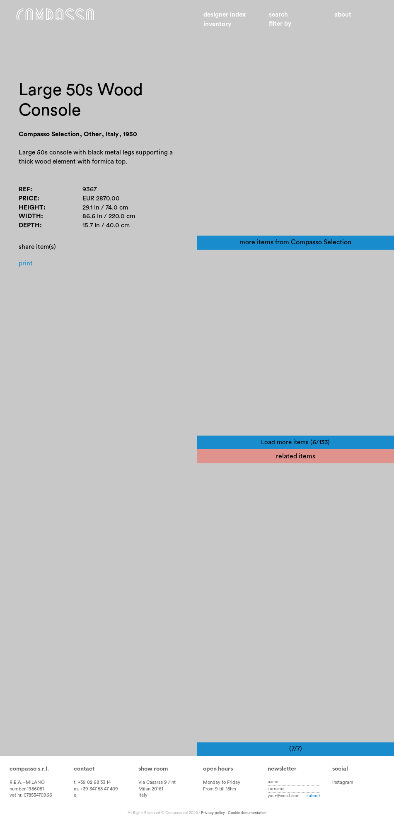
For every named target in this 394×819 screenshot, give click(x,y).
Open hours (218, 769)
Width (30, 220)
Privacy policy (213, 813)
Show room (153, 769)
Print (26, 267)
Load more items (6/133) (295, 442)
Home (64, 19)
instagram (342, 782)
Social (340, 769)
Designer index (224, 15)
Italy (142, 795)
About (342, 15)
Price (28, 201)
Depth (30, 229)
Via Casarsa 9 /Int (157, 782)
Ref (24, 192)
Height (31, 210)
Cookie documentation (247, 813)
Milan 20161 (150, 789)
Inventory (217, 24)
